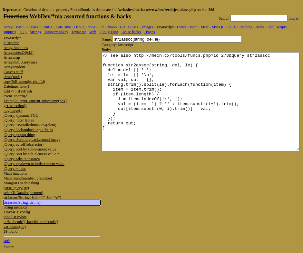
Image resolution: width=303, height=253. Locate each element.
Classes (32, 27)
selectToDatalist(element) (23, 192)
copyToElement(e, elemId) (24, 81)
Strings (35, 32)
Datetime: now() (16, 86)
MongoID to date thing (21, 183)
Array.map (12, 57)
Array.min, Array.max (20, 62)
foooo (112, 27)
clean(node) (13, 76)
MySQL (218, 27)
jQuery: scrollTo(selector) (24, 144)
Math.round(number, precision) (28, 178)
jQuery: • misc (15, 168)
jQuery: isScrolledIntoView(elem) (30, 125)
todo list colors (15, 217)
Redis (260, 27)
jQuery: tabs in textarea (22, 159)
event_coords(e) (16, 96)
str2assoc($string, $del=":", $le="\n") (32, 197)
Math (193, 27)
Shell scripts (277, 27)
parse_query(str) (16, 188)
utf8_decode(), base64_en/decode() (31, 221)
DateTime (63, 27)
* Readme (11, 43)
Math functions (15, 173)
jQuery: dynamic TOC (21, 115)
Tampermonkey (56, 32)
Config (47, 27)
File (101, 27)
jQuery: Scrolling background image (32, 139)
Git (122, 27)
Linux (181, 27)
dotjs (91, 27)
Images (147, 27)
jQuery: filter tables (19, 120)
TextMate (78, 32)
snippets (10, 32)
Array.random (14, 67)
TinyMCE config (17, 212)
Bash (20, 27)
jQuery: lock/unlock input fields (28, 130)
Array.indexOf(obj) (19, 52)
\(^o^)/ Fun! (109, 32)
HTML (133, 27)
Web (92, 32)
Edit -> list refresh (18, 91)
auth (7, 240)
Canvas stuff (13, 72)
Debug (79, 27)
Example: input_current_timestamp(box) (35, 101)
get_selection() (15, 105)
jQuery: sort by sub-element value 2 (31, 154)
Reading (245, 27)
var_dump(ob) (15, 226)
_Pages (149, 32)
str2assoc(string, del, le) (22, 202)
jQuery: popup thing (19, 134)
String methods (15, 207)
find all (293, 18)
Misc (205, 27)
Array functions (16, 47)
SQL (22, 32)
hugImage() (13, 110)
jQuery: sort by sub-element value (30, 149)
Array (8, 27)
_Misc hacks (131, 32)
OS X (232, 27)
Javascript (164, 27)
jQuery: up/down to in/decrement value (34, 163)
